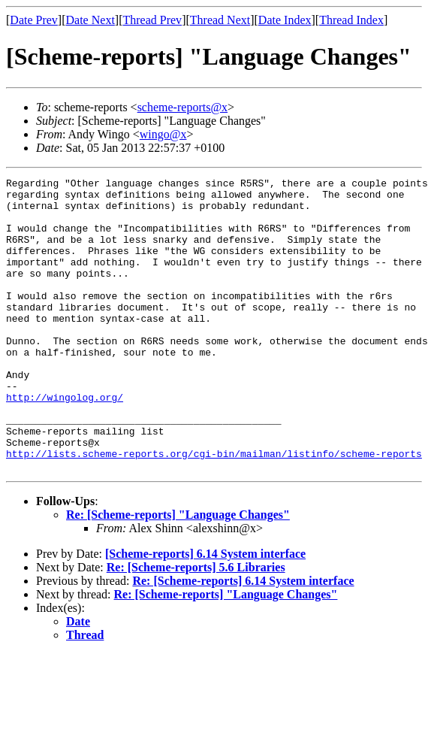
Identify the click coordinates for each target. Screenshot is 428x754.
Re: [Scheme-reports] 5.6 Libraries (196, 625)
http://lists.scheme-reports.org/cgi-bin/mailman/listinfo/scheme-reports (214, 509)
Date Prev (34, 20)
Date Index (285, 20)
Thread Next (220, 20)
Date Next (90, 20)
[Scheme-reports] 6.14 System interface (205, 612)
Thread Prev (152, 20)
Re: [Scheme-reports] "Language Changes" (178, 573)
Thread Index (351, 20)
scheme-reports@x (182, 107)
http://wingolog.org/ (64, 442)
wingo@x (163, 134)
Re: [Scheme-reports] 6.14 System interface (243, 639)
